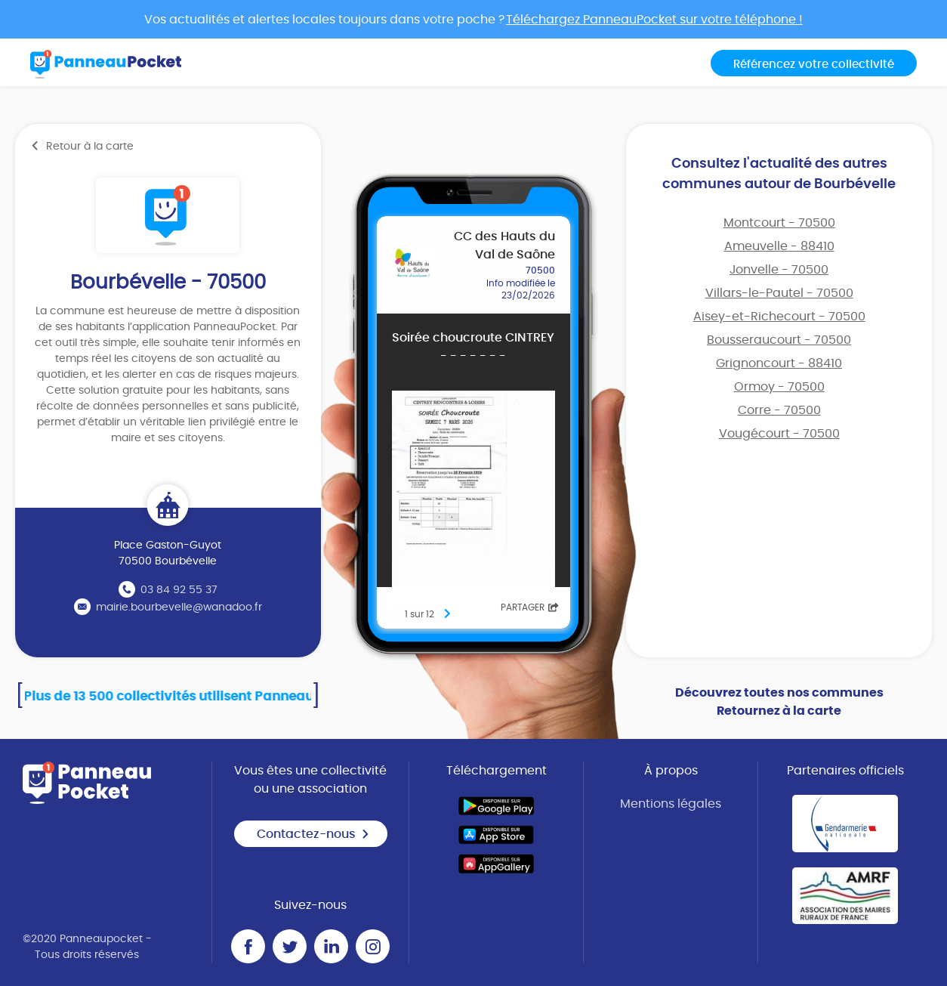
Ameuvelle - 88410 (779, 246)
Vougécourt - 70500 (779, 434)
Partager (530, 607)
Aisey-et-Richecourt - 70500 (779, 317)
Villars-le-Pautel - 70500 (779, 293)
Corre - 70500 (779, 410)
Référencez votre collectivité (813, 64)
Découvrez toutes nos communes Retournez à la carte (779, 702)
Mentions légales (670, 804)
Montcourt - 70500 (779, 223)
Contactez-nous (313, 834)
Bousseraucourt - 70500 (779, 340)
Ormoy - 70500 (779, 387)
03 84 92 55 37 (178, 590)
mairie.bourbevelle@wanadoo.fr (179, 607)
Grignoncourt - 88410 (779, 363)
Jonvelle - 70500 (779, 270)
